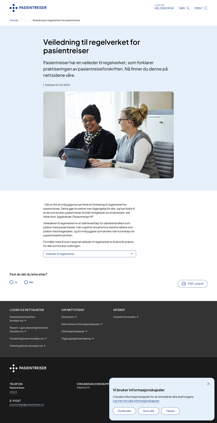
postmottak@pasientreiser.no (27, 404)
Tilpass (170, 410)
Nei (31, 282)
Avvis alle (148, 410)
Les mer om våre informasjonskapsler (136, 400)
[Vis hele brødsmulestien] (25, 20)
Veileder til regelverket (60, 253)
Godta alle (124, 410)
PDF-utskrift (196, 283)
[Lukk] (208, 383)
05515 (13, 392)
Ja (15, 282)
